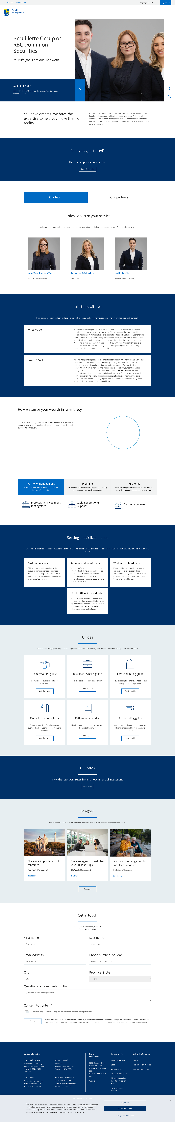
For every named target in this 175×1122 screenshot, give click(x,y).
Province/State (99, 972)
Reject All (125, 1103)
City (26, 972)
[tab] (41, 487)
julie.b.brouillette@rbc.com (34, 1066)
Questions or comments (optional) (48, 986)
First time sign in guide (142, 1065)
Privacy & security (118, 1060)
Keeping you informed (141, 1069)
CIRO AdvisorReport (119, 1074)
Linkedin (27, 1072)
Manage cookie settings (125, 1116)
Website (92, 1081)
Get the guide (44, 691)
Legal (113, 1065)
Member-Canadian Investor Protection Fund (118, 1081)
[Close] (170, 1100)
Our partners (119, 197)
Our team (55, 197)
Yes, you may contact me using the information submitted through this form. (63, 1012)
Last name (96, 938)
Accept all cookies (125, 1108)
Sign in (135, 1060)
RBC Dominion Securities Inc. (15, 3)
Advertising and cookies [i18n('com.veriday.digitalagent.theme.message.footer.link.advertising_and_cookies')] (117, 1089)
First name (31, 938)
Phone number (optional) (107, 955)
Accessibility (116, 1069)
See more (87, 889)
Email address (34, 955)
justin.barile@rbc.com (32, 1084)
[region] (87, 1108)
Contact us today (87, 169)
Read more (87, 787)
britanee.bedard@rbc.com (65, 1066)
